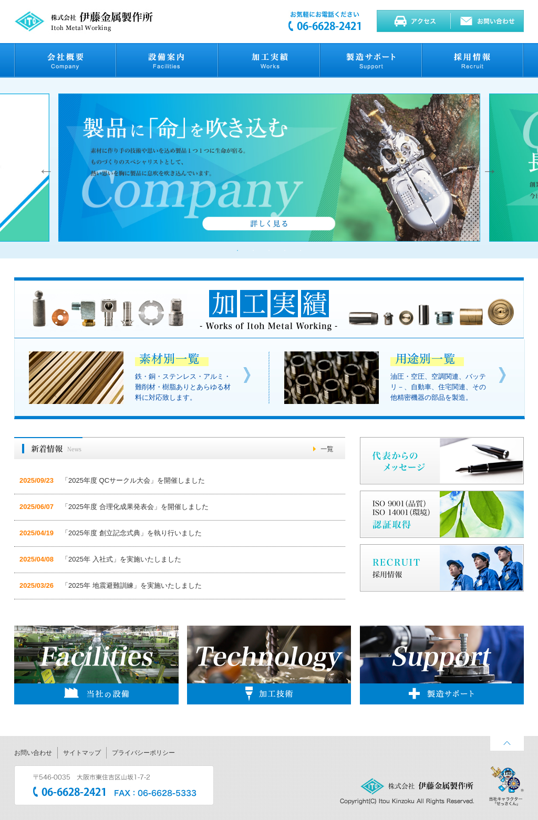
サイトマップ (82, 752)
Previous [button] (43, 168)
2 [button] (253, 250)
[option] (269, 168)
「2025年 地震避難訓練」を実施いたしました (131, 585)
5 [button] (300, 250)
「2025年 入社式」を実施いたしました (121, 559)
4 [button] (285, 250)
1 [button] (237, 250)
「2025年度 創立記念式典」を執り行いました (131, 533)
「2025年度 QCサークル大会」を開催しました (133, 480)
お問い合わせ (33, 752)
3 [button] (269, 250)
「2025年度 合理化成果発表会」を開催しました (135, 507)
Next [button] (487, 168)
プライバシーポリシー (143, 752)
